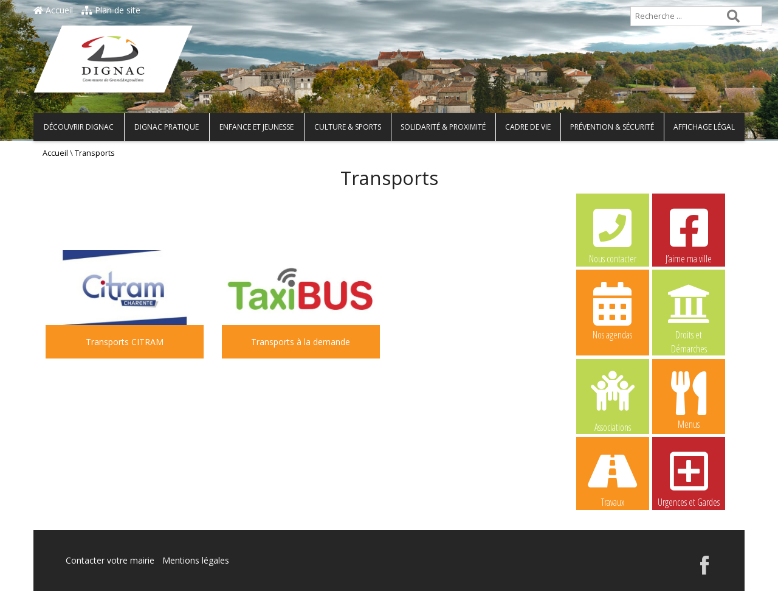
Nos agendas (612, 310)
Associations (612, 400)
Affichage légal (704, 127)
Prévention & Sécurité (612, 127)
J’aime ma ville (688, 234)
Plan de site (110, 10)
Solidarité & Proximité (443, 127)
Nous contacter (612, 234)
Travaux (612, 478)
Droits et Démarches (688, 311)
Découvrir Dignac (79, 127)
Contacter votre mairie (110, 560)
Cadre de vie (528, 127)
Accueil (53, 10)
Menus (688, 400)
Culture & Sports (347, 127)
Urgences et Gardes (688, 478)
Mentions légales (195, 560)
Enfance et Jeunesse (256, 127)
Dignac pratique (166, 127)
